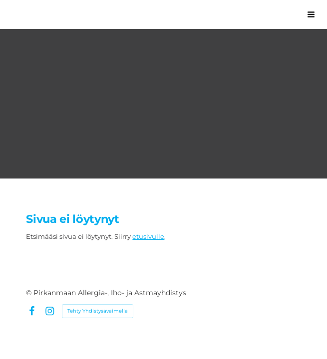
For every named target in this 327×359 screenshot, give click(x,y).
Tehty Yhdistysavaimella (97, 311)
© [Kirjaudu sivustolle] (29, 292)
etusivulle (148, 236)
